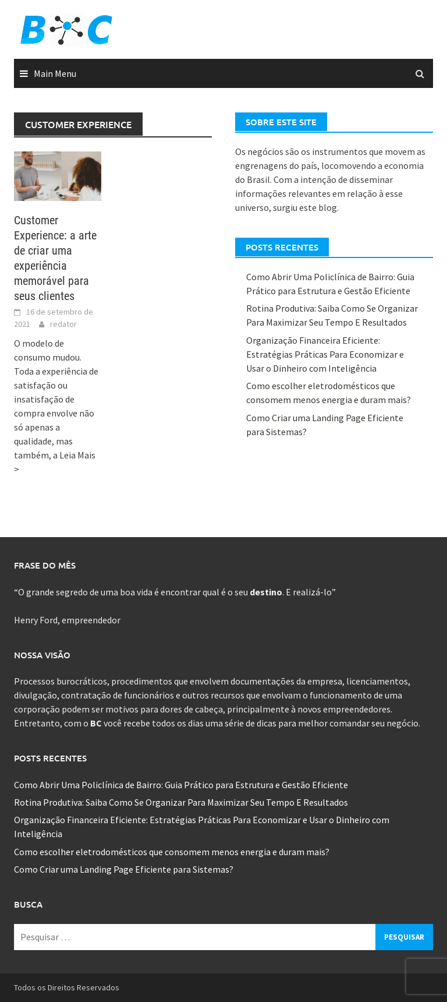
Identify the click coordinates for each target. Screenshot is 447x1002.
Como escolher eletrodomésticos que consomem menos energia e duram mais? (171, 852)
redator (63, 324)
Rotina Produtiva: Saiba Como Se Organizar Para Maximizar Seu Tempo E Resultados (181, 802)
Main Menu (55, 73)
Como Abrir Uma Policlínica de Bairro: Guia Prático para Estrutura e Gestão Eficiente (181, 785)
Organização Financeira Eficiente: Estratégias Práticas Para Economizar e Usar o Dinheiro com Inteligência (325, 354)
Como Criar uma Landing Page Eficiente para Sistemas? (123, 869)
